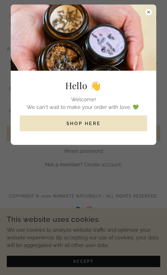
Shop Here (83, 123)
